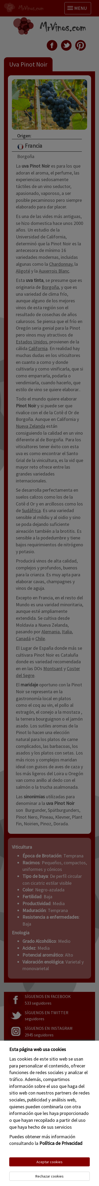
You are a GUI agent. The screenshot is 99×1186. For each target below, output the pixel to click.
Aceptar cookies (49, 1161)
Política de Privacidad (60, 1143)
